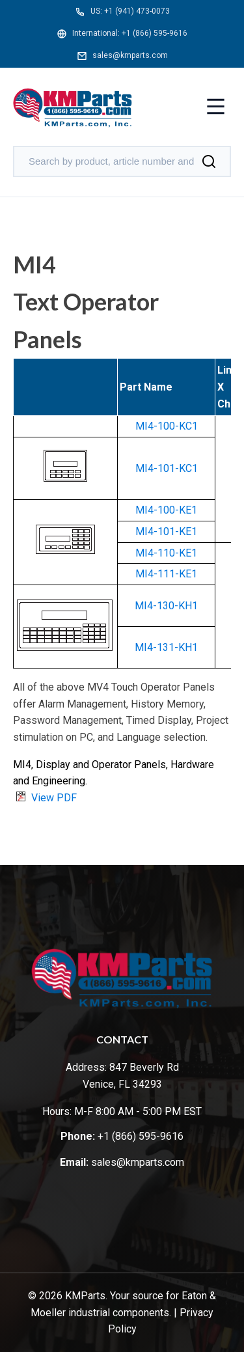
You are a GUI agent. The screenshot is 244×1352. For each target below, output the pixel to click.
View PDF (54, 798)
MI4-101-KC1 (166, 468)
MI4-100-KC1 (166, 426)
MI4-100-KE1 (166, 510)
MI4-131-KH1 (166, 647)
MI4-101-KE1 (166, 531)
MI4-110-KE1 (166, 553)
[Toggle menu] (215, 107)
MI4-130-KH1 (166, 606)
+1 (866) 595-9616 (154, 33)
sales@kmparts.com (130, 55)
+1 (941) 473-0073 (137, 11)
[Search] (209, 161)
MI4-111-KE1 (166, 574)
